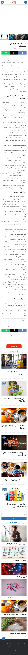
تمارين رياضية (16, 643)
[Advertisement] (14, 19)
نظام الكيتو (10, 646)
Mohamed (14, 336)
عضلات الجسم (8, 643)
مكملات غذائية (18, 646)
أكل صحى (23, 643)
